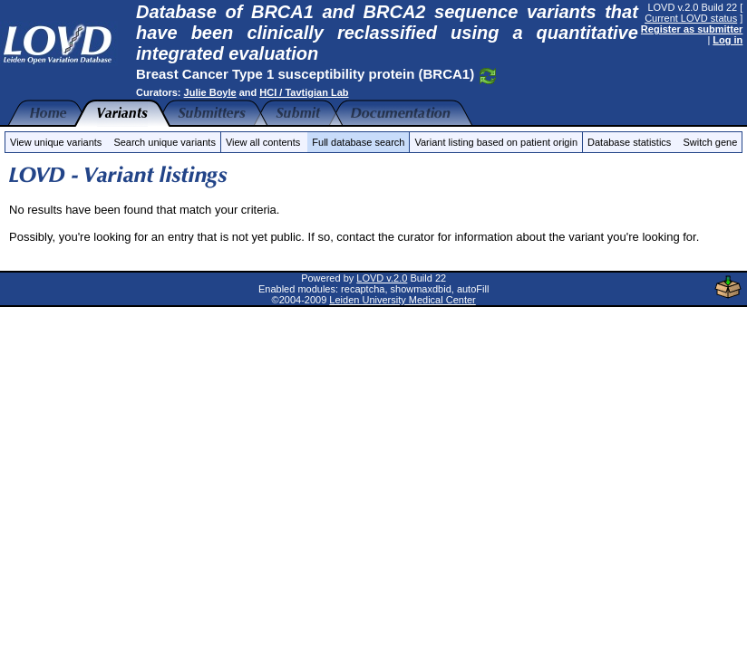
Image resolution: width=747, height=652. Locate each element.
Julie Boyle (210, 92)
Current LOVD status (691, 18)
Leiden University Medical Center (402, 299)
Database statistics (629, 142)
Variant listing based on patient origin (495, 142)
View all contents (263, 142)
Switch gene (710, 142)
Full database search (358, 142)
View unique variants (56, 142)
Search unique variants (164, 142)
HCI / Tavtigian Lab (303, 92)
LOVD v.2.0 (381, 278)
